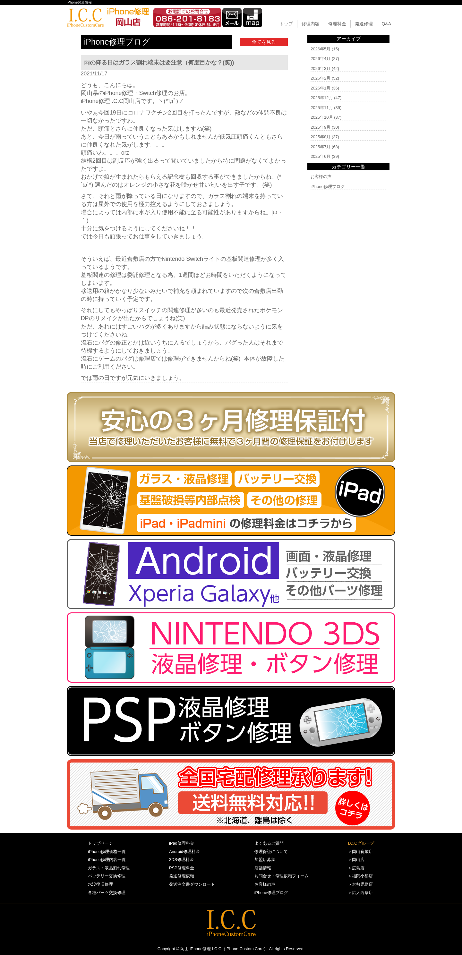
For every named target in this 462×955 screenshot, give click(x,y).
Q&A (386, 23)
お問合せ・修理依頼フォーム (281, 876)
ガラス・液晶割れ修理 (109, 867)
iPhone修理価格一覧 (107, 851)
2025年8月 (320, 136)
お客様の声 (321, 176)
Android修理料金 (184, 851)
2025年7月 (320, 146)
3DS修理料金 (181, 859)
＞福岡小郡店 (360, 876)
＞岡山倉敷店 (360, 851)
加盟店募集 (264, 859)
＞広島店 (356, 867)
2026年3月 (320, 68)
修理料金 (337, 23)
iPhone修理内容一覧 (107, 859)
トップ (286, 23)
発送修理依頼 (181, 876)
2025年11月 (322, 107)
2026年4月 (320, 58)
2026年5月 (320, 49)
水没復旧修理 (100, 884)
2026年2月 (320, 78)
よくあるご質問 (269, 843)
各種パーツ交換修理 (106, 892)
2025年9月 (320, 127)
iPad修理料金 (181, 843)
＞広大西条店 (360, 892)
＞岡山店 (356, 859)
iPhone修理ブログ (327, 186)
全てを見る (264, 42)
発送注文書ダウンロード (192, 884)
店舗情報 (262, 867)
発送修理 (364, 23)
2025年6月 (320, 156)
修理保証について (271, 851)
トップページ (100, 843)
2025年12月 (322, 97)
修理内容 (311, 23)
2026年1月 (320, 88)
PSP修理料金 (181, 867)
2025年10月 (322, 117)
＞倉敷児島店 (360, 884)
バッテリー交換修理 (106, 876)
